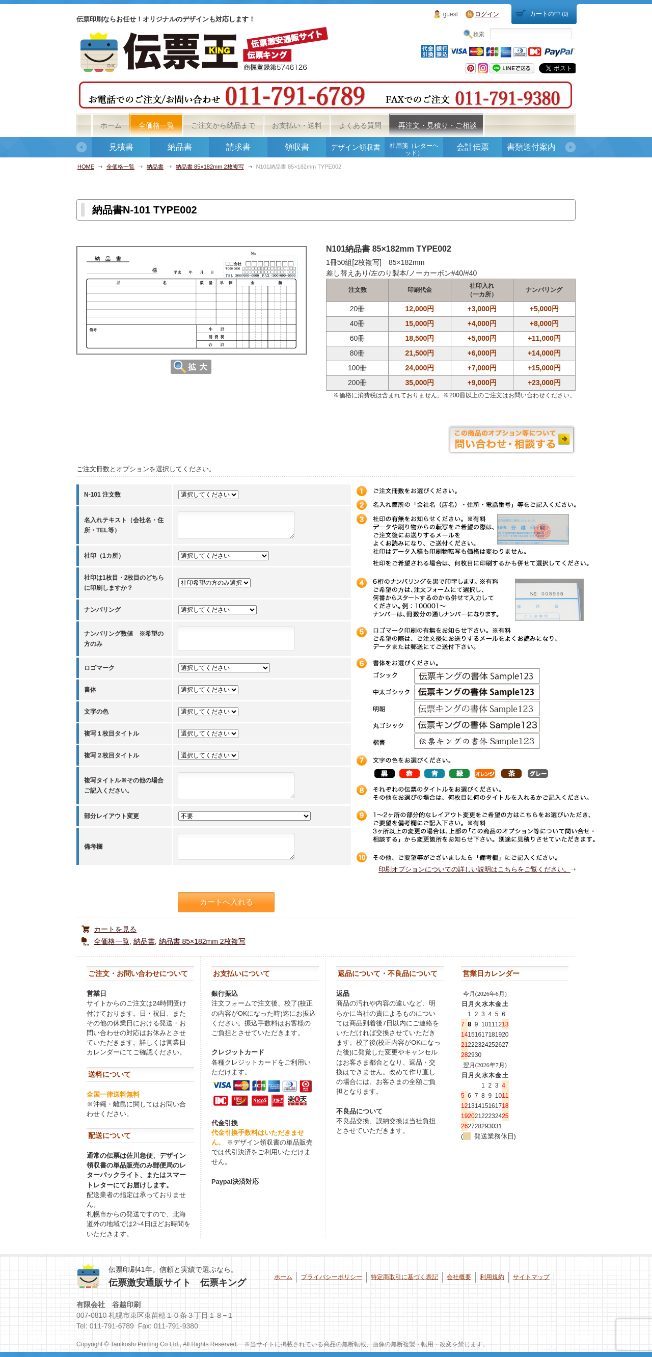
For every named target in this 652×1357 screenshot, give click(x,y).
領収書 (297, 147)
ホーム (111, 125)
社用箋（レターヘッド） (414, 149)
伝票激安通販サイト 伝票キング (177, 1283)
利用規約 (492, 1277)
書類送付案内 (531, 147)
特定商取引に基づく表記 (404, 1277)
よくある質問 (360, 125)
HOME (85, 167)
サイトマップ (531, 1277)
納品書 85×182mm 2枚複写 (210, 167)
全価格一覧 (156, 125)
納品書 (180, 147)
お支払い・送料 (297, 125)
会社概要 (459, 1277)
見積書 (121, 147)
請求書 (238, 147)
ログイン (487, 14)
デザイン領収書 (356, 147)
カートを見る (115, 929)
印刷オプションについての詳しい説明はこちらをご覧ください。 (474, 869)
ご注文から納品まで (223, 125)
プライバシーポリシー (331, 1277)
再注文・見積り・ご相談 (437, 125)
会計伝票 (472, 147)
